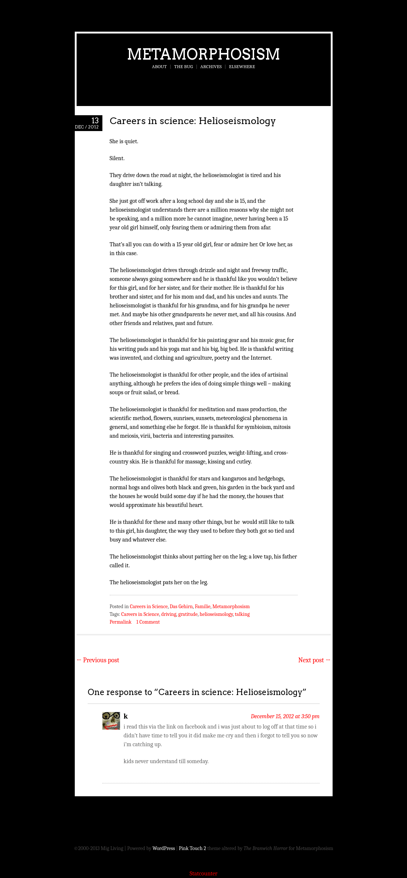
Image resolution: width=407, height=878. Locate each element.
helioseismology (216, 614)
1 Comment (147, 622)
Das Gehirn (181, 606)
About (159, 66)
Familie (202, 606)
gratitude (187, 614)
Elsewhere (242, 66)
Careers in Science (149, 606)
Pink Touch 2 (192, 848)
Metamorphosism (203, 54)
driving (168, 614)
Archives (211, 66)
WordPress (163, 848)
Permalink (121, 622)
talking (242, 614)
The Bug (183, 66)
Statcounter (204, 873)
